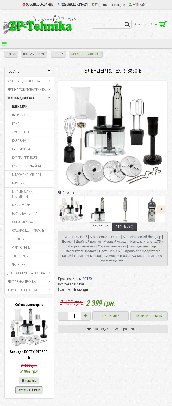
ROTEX (87, 279)
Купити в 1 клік (149, 316)
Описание (100, 227)
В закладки (100, 329)
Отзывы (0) (124, 227)
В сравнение (128, 329)
